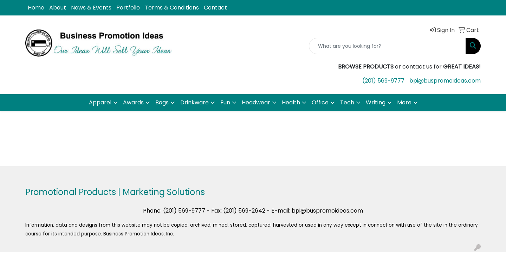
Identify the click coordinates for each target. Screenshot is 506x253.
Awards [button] (133, 102)
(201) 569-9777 (383, 81)
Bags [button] (162, 102)
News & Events (91, 8)
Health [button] (291, 102)
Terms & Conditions (172, 8)
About (57, 8)
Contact (215, 8)
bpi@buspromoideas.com (445, 81)
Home (36, 8)
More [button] (404, 102)
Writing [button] (375, 102)
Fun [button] (225, 102)
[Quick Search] (387, 46)
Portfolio (128, 8)
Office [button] (320, 102)
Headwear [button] (256, 102)
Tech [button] (347, 102)
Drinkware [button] (194, 102)
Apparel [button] (100, 102)
